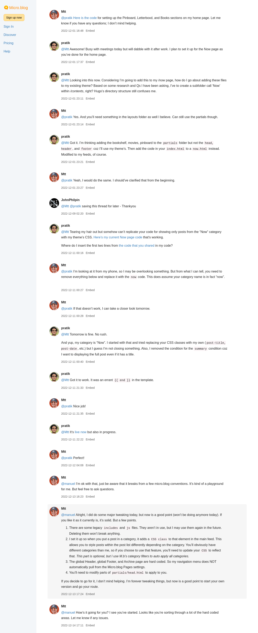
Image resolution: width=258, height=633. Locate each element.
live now (80, 432)
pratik (65, 43)
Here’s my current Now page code (118, 237)
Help (7, 51)
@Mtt (65, 49)
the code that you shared (136, 245)
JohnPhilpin (70, 200)
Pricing (9, 43)
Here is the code (85, 18)
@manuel (68, 483)
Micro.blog (18, 7)
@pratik (66, 18)
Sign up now (14, 17)
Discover (10, 35)
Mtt (63, 11)
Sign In (9, 26)
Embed (90, 30)
